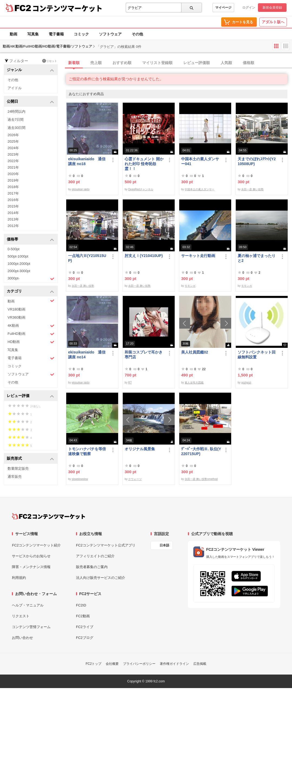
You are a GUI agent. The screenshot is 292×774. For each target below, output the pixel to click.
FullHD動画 (31, 334)
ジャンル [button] (30, 70)
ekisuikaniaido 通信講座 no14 (86, 354)
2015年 (13, 206)
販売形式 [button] (30, 458)
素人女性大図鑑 (194, 382)
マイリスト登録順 (157, 63)
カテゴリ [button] (30, 291)
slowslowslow (80, 479)
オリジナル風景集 (140, 449)
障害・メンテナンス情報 (31, 567)
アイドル (15, 88)
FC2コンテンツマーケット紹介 (36, 545)
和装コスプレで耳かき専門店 (143, 354)
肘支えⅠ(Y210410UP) (144, 255)
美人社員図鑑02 (194, 352)
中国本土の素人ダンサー (199, 189)
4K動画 (31, 325)
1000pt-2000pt (19, 264)
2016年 (13, 200)
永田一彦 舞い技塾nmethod (201, 479)
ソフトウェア (110, 34)
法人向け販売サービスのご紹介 (100, 578)
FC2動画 (83, 616)
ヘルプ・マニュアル (28, 605)
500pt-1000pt (18, 256)
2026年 (13, 135)
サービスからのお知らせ (31, 556)
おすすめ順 (121, 63)
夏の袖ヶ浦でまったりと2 (257, 258)
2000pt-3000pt (19, 271)
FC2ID (81, 605)
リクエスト (20, 616)
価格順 (248, 63)
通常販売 (15, 477)
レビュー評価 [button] (30, 396)
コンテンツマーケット (67, 8)
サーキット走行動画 (198, 255)
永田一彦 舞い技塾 (252, 189)
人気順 (226, 63)
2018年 (13, 187)
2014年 (13, 213)
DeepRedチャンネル (140, 189)
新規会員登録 (272, 7)
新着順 (73, 63)
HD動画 (31, 342)
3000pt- (31, 278)
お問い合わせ (22, 638)
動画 (13, 34)
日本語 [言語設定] (164, 545)
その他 (137, 34)
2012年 (13, 226)
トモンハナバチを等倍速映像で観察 (87, 451)
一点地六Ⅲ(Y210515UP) (87, 258)
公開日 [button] (30, 101)
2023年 (13, 154)
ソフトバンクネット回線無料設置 (257, 354)
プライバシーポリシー (139, 664)
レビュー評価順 (196, 63)
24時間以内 (16, 111)
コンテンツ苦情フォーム (31, 627)
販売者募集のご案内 (92, 567)
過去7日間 (16, 120)
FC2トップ (94, 664)
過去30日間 (16, 128)
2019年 (13, 180)
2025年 (13, 141)
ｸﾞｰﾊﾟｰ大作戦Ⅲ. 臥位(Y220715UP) (201, 451)
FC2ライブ (84, 627)
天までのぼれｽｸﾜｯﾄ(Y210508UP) (257, 161)
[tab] (179, 63)
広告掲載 (199, 664)
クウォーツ (135, 479)
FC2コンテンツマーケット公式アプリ (105, 545)
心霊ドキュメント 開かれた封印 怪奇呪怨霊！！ (144, 164)
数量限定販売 (18, 468)
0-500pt (13, 249)
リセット (49, 61)
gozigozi (246, 382)
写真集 (33, 34)
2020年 (13, 174)
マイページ (223, 7)
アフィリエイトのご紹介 (95, 556)
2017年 (13, 193)
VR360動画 (16, 317)
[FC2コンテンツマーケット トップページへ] (48, 516)
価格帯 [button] (30, 239)
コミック (81, 34)
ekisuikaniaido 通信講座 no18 (86, 161)
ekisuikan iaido (80, 189)
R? (130, 382)
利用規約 (19, 578)
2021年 (13, 167)
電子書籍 (56, 34)
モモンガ (190, 285)
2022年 (13, 161)
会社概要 (112, 664)
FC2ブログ (84, 638)
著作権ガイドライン (174, 664)
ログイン (248, 7)
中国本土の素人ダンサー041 (200, 161)
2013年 (13, 219)
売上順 (96, 63)
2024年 (13, 148)
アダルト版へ (273, 22)
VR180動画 (16, 309)
